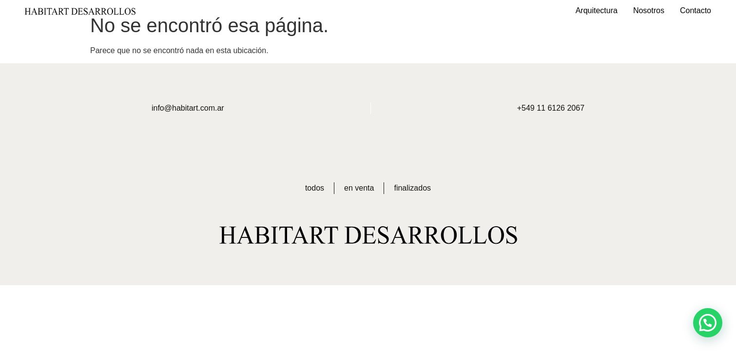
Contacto (695, 10)
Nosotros (648, 10)
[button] (707, 322)
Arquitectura (597, 10)
